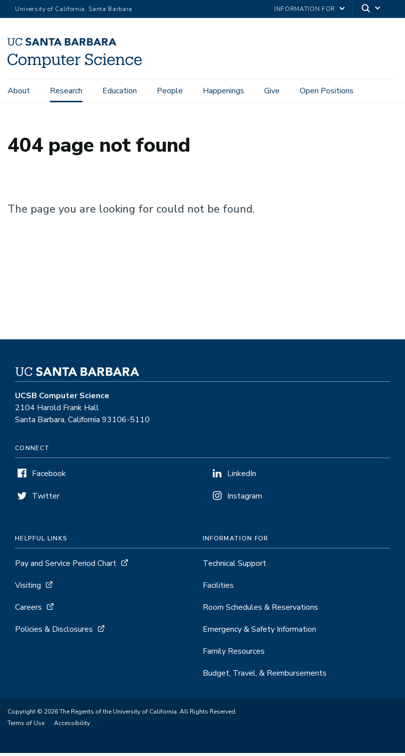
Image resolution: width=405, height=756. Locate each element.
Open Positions (327, 90)
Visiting (28, 588)
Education (119, 90)
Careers (28, 610)
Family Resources (234, 654)
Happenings (223, 90)
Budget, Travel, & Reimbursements (265, 676)
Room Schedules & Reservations (260, 610)
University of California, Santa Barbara (73, 9)
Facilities (218, 588)
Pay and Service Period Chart (65, 566)
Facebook (49, 476)
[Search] (371, 9)
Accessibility (72, 726)
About (18, 90)
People (170, 90)
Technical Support (234, 566)
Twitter (45, 499)
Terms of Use (25, 726)
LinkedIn (241, 476)
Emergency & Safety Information (259, 632)
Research (66, 90)
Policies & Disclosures (54, 632)
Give (272, 90)
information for (304, 9)
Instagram (244, 499)
